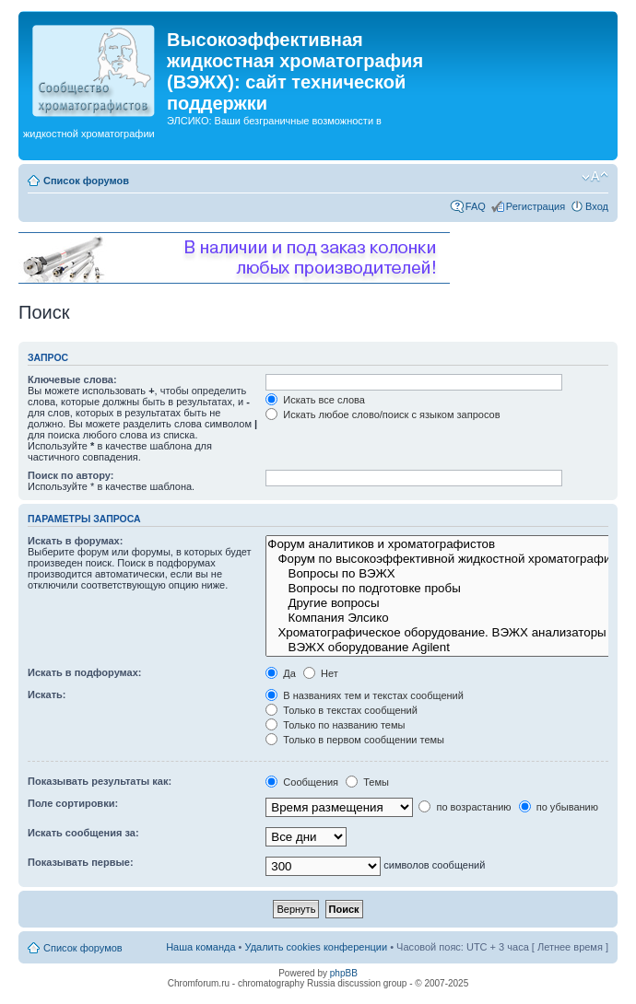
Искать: (46, 694)
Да (280, 673)
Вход (596, 206)
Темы (367, 782)
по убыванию (558, 806)
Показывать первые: (81, 862)
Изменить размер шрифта (595, 177)
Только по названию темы (335, 724)
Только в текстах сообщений (341, 710)
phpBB (344, 973)
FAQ (475, 206)
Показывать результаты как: (99, 781)
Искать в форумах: (75, 540)
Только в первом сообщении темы (354, 739)
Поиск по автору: (70, 475)
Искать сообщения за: (83, 832)
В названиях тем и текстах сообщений (364, 695)
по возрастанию (464, 806)
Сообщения (301, 782)
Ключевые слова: (72, 379)
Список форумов (86, 180)
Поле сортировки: (73, 803)
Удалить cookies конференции (316, 946)
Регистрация (535, 206)
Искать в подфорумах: (85, 672)
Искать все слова (315, 399)
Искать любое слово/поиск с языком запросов (382, 414)
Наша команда (200, 946)
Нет (320, 673)
